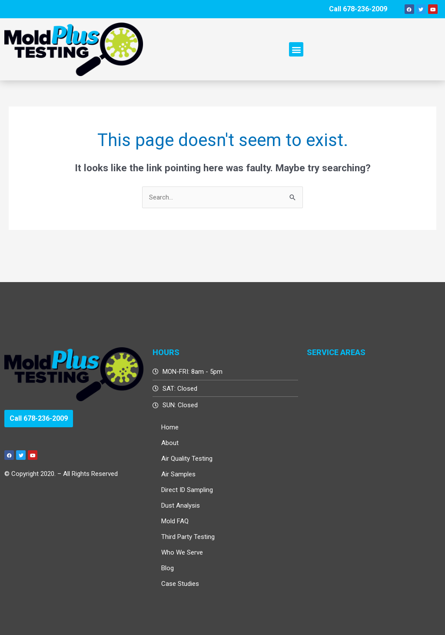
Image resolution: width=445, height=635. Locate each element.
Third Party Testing (188, 537)
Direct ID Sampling (187, 490)
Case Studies (180, 584)
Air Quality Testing (187, 458)
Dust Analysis (180, 505)
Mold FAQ (175, 521)
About (170, 443)
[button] (296, 49)
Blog (167, 568)
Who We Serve (182, 552)
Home (170, 427)
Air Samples (178, 474)
